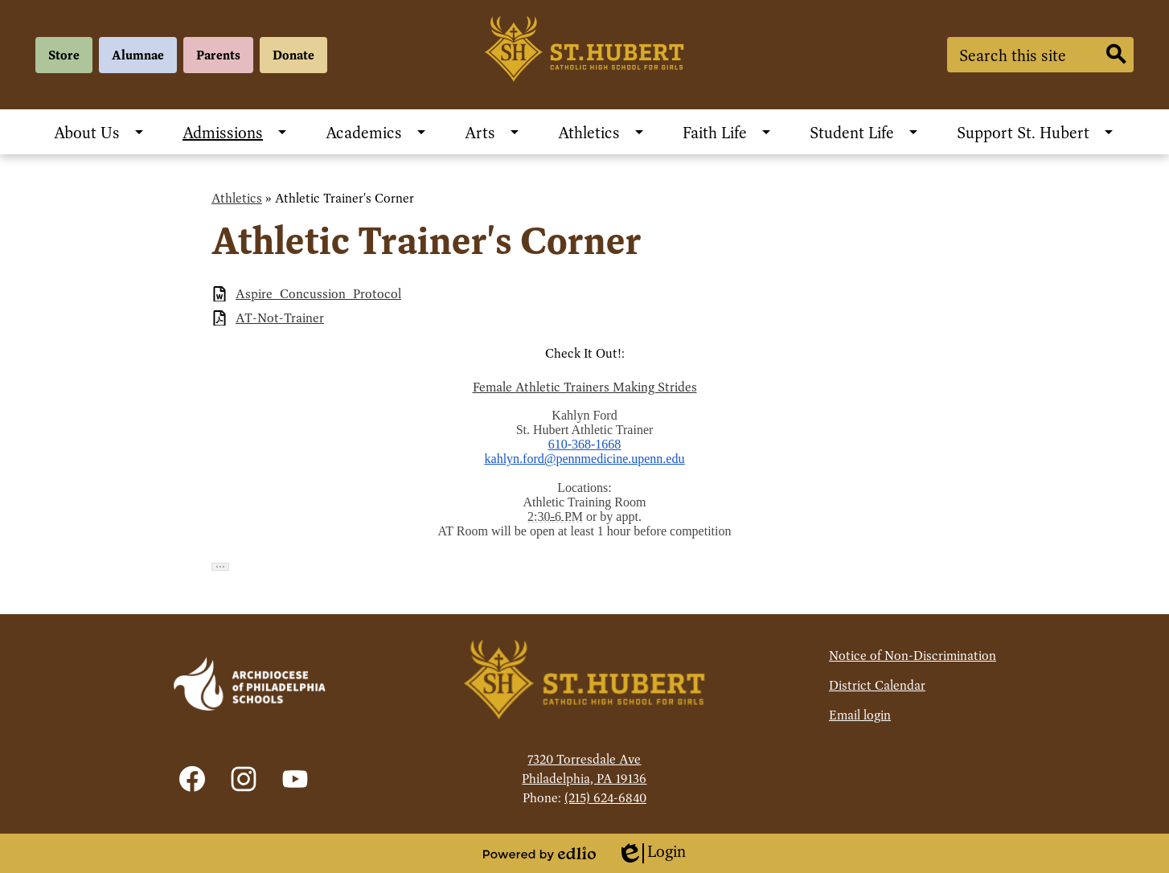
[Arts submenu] (492, 132)
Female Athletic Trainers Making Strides (585, 387)
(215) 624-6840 (605, 797)
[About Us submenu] (99, 132)
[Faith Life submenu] (727, 132)
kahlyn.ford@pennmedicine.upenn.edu (585, 458)
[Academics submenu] (376, 132)
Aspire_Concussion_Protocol (318, 293)
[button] (220, 567)
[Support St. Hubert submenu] (1036, 132)
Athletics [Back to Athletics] (236, 198)
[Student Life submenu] (864, 132)
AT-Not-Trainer (280, 318)
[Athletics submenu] (602, 132)
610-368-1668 (584, 444)
